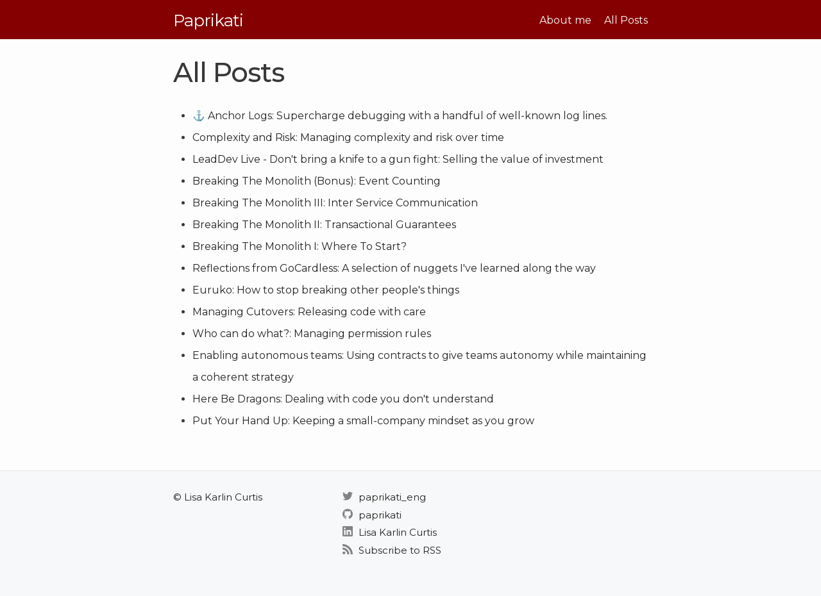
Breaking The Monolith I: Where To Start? (299, 246)
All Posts (626, 20)
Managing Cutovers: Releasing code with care (309, 312)
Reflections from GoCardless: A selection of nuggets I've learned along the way (394, 268)
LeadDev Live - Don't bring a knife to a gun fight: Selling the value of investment (398, 159)
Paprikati (208, 20)
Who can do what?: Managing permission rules (311, 333)
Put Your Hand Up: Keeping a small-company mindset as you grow (363, 421)
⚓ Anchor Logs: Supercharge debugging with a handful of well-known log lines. (399, 116)
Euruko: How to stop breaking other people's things (325, 290)
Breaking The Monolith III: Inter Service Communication (335, 203)
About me (565, 20)
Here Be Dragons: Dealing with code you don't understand (343, 399)
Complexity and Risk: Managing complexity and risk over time (348, 137)
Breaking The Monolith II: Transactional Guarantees (324, 225)
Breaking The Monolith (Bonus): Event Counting (316, 181)
